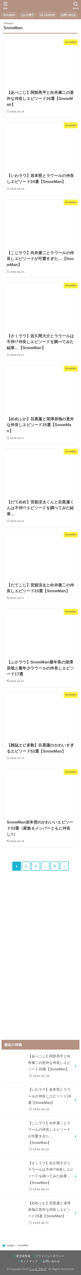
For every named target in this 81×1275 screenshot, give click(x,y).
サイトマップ (29, 1261)
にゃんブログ (37, 1269)
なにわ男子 (27, 15)
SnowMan (9, 15)
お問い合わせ (68, 15)
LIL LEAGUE (47, 15)
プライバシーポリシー (49, 1256)
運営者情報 (23, 1256)
